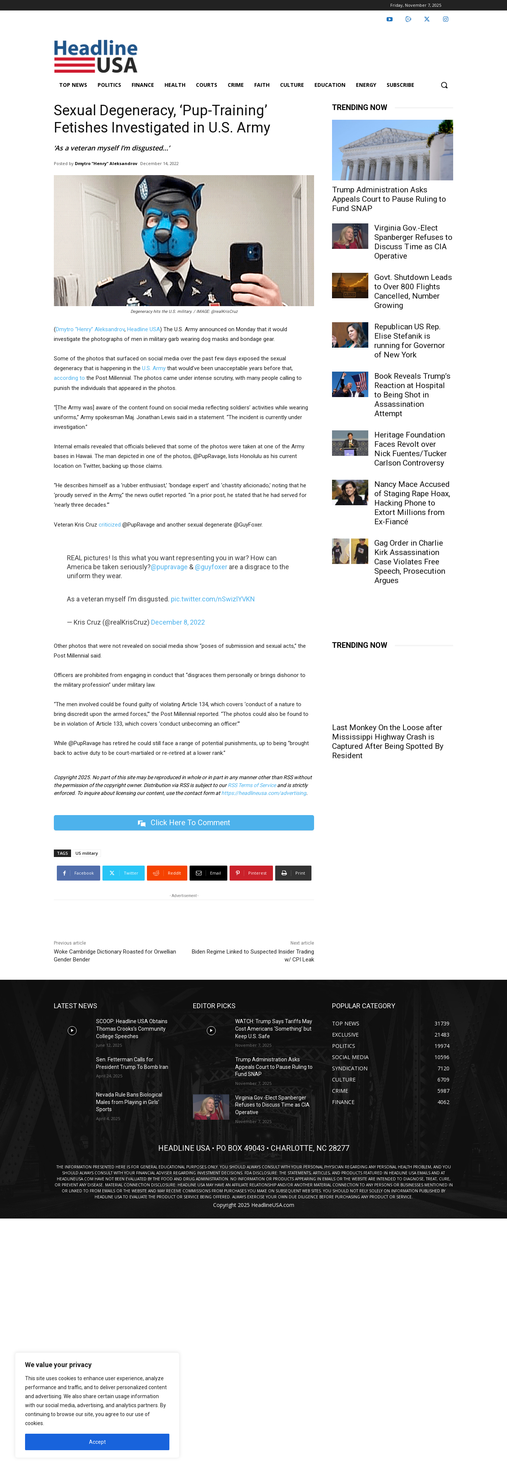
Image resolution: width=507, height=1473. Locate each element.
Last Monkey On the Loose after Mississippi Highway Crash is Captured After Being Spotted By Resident (387, 741)
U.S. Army (154, 368)
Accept (97, 1442)
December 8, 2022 (178, 622)
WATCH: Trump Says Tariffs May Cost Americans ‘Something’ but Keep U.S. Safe (273, 1028)
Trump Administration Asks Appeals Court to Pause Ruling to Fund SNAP (389, 199)
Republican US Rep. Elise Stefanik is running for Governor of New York (409, 340)
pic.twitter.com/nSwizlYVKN (213, 599)
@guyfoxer (211, 567)
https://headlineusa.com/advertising (263, 793)
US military (87, 853)
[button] (444, 85)
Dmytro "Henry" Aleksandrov (106, 163)
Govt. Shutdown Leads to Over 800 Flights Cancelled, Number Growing (413, 291)
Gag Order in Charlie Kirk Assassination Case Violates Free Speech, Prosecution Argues (409, 562)
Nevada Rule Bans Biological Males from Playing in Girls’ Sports (129, 1102)
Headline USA (143, 329)
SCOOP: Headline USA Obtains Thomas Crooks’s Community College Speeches (132, 1028)
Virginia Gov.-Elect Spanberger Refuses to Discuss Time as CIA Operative (413, 241)
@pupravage (169, 567)
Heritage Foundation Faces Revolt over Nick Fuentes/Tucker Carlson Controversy (410, 448)
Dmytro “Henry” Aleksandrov (90, 329)
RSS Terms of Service (252, 785)
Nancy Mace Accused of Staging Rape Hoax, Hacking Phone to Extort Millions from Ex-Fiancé (412, 503)
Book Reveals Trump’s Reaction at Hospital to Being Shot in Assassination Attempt (412, 395)
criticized (110, 524)
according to (69, 378)
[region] (97, 1405)
